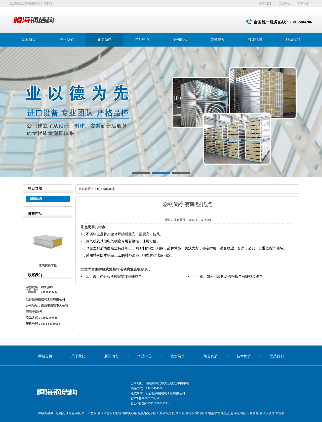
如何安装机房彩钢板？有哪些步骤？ (235, 276)
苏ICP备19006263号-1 (145, 398)
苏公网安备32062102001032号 (150, 403)
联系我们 (303, 3)
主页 (97, 189)
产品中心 (284, 3)
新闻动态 (104, 40)
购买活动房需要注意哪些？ (121, 276)
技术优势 (255, 40)
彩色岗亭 (88, 227)
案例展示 (180, 40)
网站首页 (29, 40)
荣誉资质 (218, 40)
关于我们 (265, 3)
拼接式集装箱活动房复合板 (119, 269)
